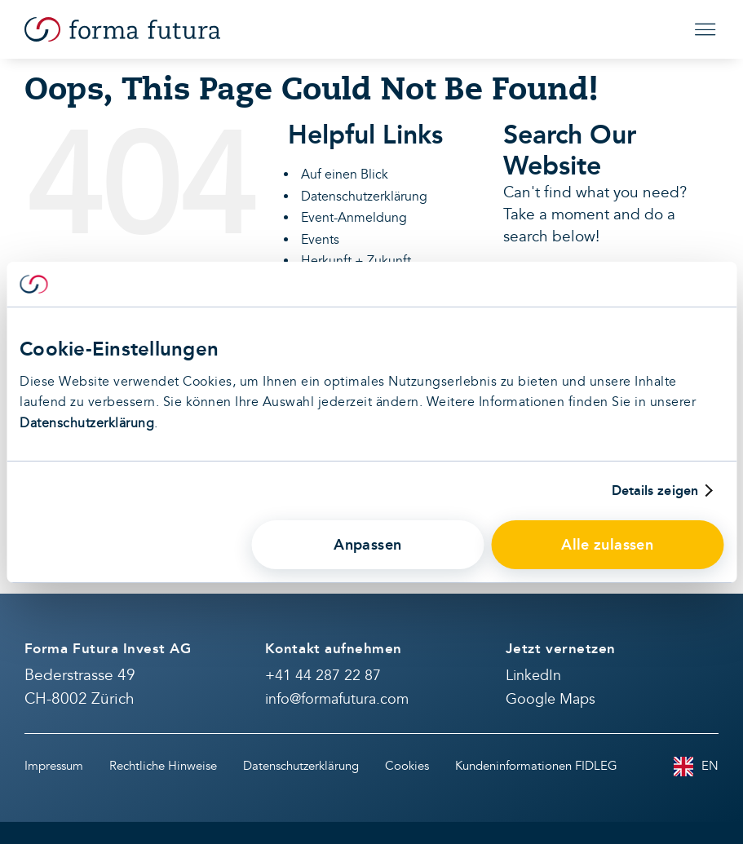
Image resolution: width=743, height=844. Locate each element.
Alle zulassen (607, 544)
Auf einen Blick (344, 174)
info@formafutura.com (337, 699)
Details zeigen (655, 491)
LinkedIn (533, 675)
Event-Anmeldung (354, 218)
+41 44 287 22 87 (323, 675)
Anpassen (367, 544)
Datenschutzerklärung (87, 423)
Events (320, 240)
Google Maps (550, 699)
